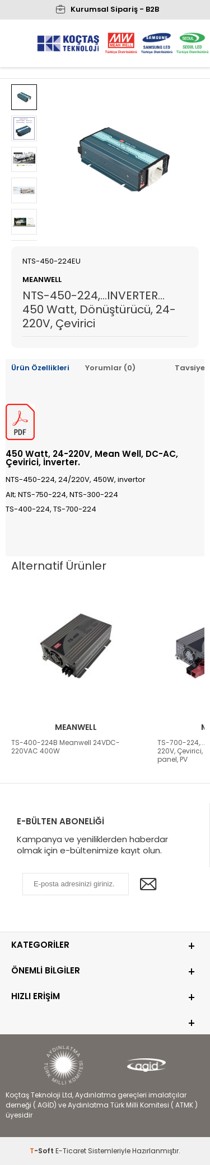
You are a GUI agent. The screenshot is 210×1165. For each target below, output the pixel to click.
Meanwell (76, 727)
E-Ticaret (70, 1151)
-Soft (42, 1151)
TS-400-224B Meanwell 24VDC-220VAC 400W (65, 747)
